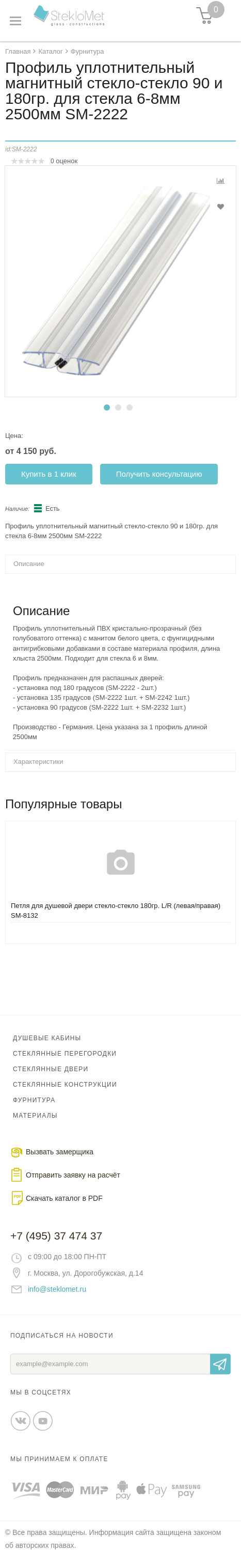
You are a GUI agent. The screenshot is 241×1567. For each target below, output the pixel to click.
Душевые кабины (47, 1038)
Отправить (220, 1364)
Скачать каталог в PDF (64, 1198)
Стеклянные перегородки (65, 1053)
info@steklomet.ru (57, 1289)
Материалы (35, 1115)
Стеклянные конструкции (65, 1084)
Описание (28, 564)
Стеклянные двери (50, 1069)
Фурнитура (34, 1100)
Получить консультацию (159, 473)
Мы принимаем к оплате (59, 1459)
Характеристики (38, 761)
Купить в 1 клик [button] (48, 473)
